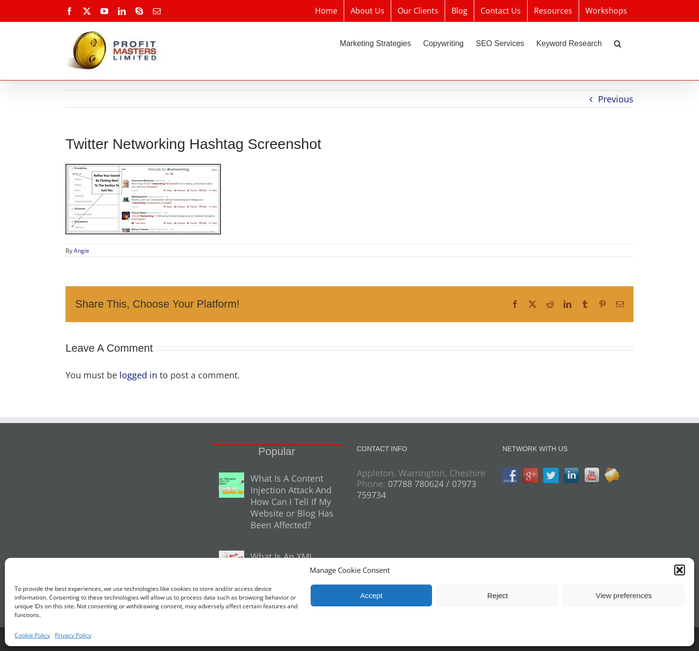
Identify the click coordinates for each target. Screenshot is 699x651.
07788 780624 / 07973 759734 (416, 489)
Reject (497, 595)
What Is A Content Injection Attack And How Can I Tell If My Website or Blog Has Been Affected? (291, 501)
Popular (276, 451)
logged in (138, 375)
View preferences (624, 595)
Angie (81, 250)
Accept (371, 595)
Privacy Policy (73, 635)
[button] (679, 570)
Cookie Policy (32, 635)
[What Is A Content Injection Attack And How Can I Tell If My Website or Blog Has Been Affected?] (231, 485)
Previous (615, 99)
